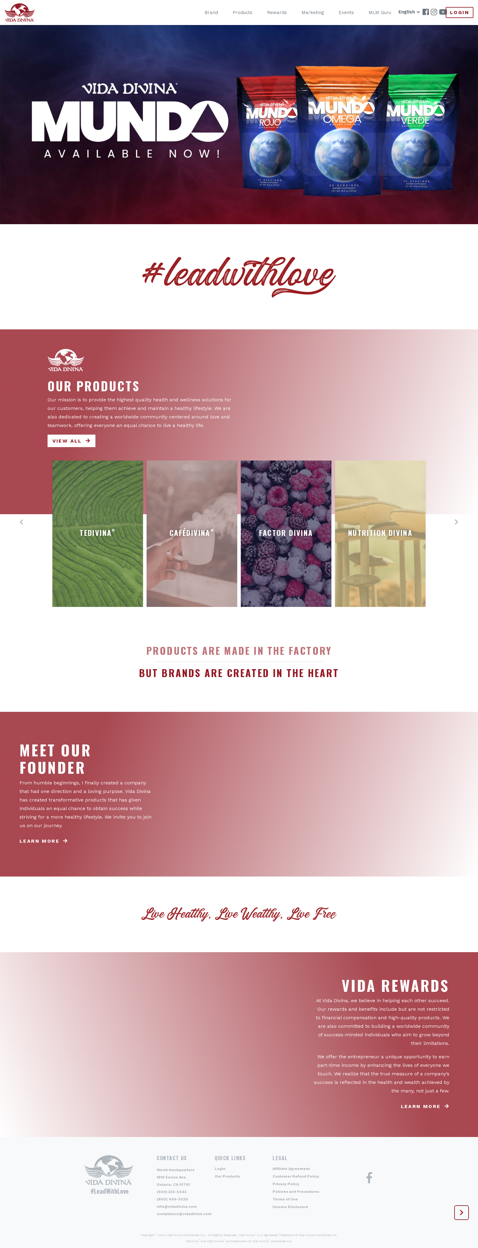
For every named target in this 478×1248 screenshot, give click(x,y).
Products (237, 12)
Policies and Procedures (296, 1191)
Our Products (227, 1176)
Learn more (39, 841)
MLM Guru (374, 12)
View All (67, 441)
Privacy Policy (286, 1184)
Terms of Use (285, 1199)
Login (459, 12)
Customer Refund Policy (296, 1176)
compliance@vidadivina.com (184, 1214)
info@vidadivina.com (177, 1206)
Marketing (307, 12)
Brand (205, 12)
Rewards (271, 12)
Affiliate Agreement (291, 1169)
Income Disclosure (290, 1207)
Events (340, 12)
